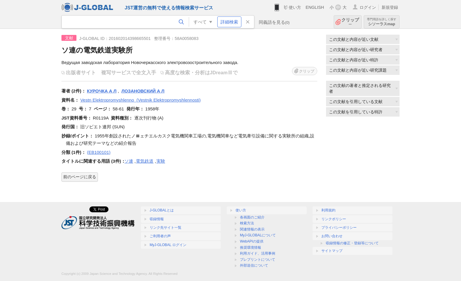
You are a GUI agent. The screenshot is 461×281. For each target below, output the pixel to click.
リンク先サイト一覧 (165, 228)
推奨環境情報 (250, 247)
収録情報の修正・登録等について (352, 243)
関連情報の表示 (252, 229)
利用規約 (328, 210)
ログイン (368, 7)
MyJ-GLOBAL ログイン (168, 245)
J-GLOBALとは (162, 210)
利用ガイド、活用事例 (257, 253)
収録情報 (157, 219)
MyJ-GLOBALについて (258, 235)
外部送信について (254, 265)
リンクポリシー (333, 219)
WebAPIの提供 (251, 241)
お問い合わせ (332, 236)
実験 (160, 161)
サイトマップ (332, 251)
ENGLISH (314, 7)
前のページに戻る (79, 176)
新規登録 (390, 7)
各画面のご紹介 (252, 217)
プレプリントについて (257, 260)
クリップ (350, 21)
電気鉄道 (144, 161)
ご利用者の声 (160, 236)
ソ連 (128, 161)
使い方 (295, 7)
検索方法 (247, 223)
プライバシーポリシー (339, 228)
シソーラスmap (381, 22)
